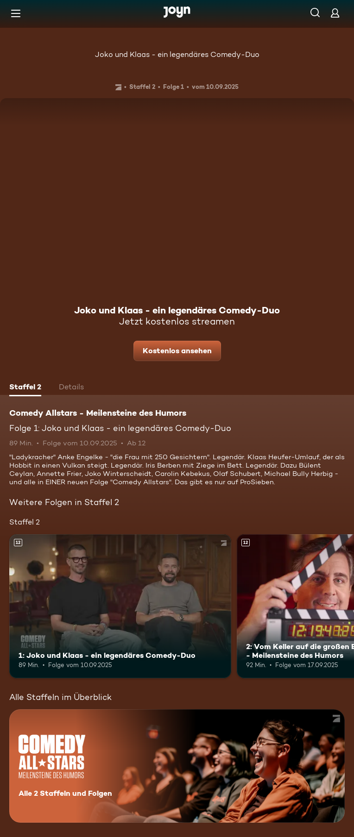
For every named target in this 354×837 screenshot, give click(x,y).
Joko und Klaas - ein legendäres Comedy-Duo (177, 54)
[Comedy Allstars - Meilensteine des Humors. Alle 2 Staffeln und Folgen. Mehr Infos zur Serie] (177, 766)
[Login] (335, 13)
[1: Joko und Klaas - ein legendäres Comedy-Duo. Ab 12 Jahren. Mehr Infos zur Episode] (120, 606)
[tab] (25, 388)
